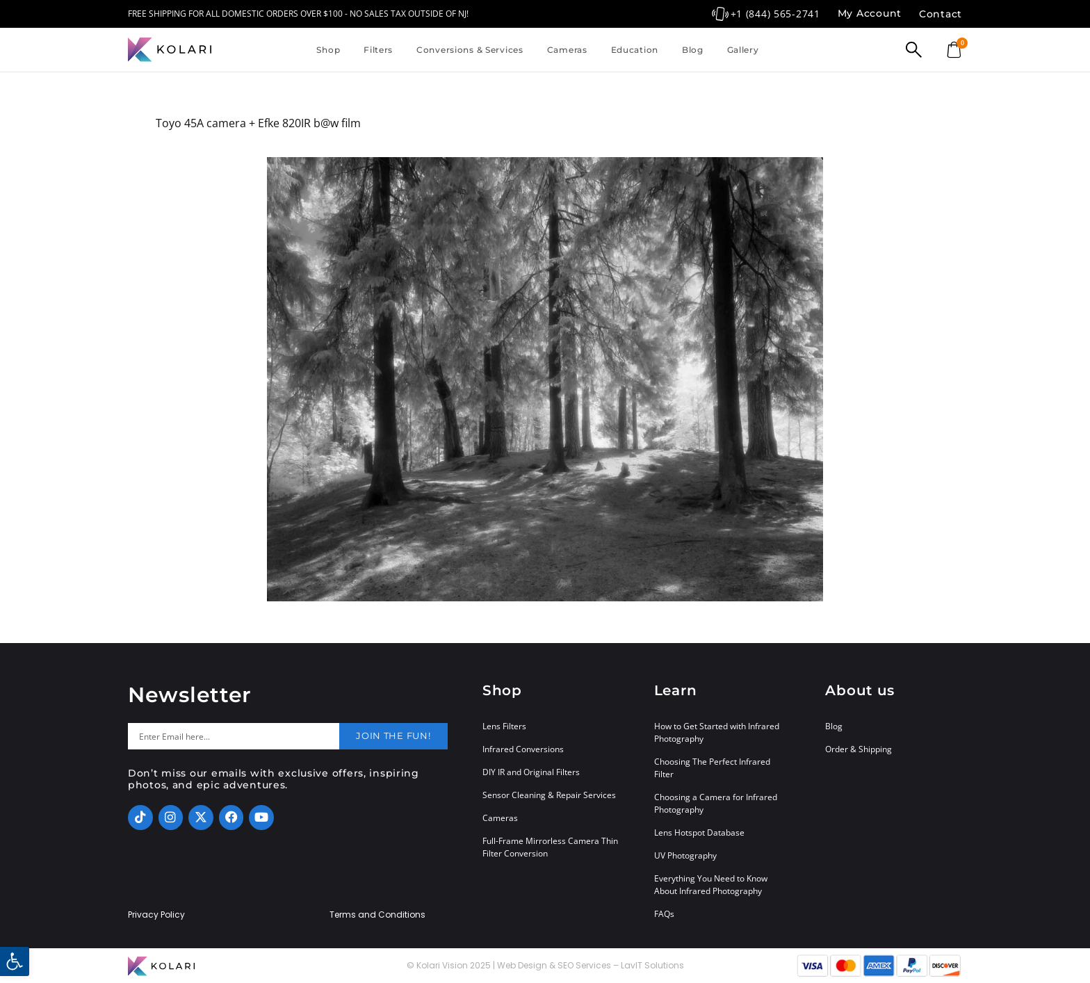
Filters (378, 49)
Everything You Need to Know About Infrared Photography (710, 884)
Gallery (743, 49)
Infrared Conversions (523, 749)
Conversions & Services (469, 49)
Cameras (567, 49)
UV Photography (685, 855)
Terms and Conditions (377, 914)
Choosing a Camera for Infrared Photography (715, 803)
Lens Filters (504, 726)
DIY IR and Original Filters (531, 772)
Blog (692, 49)
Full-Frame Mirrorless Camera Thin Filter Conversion (550, 847)
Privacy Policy (156, 914)
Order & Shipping (858, 749)
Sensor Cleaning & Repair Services (549, 795)
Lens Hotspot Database (699, 832)
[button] (14, 961)
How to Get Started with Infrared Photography (716, 732)
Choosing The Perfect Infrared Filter (712, 768)
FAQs (664, 914)
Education (634, 49)
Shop (328, 49)
